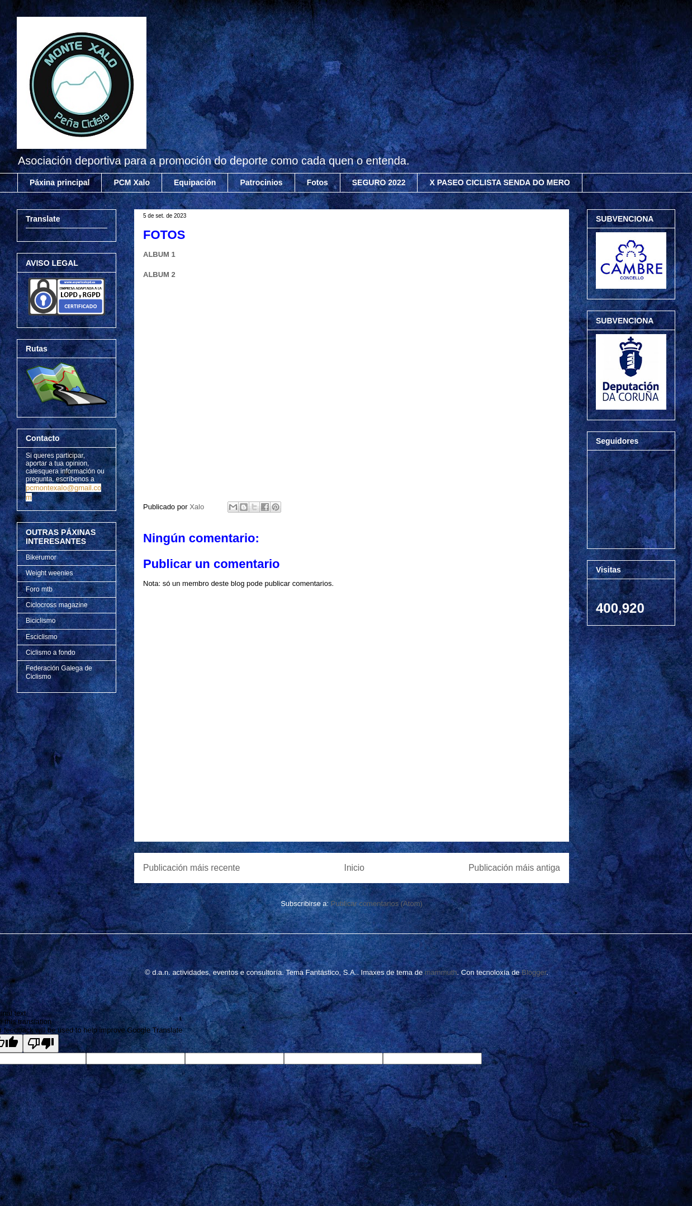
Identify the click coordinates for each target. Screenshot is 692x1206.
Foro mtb (39, 589)
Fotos (317, 182)
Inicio (354, 867)
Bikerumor (41, 557)
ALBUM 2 (159, 274)
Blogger (534, 972)
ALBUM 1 (159, 254)
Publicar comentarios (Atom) (377, 903)
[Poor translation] (41, 1043)
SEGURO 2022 (379, 182)
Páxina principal (59, 182)
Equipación (195, 182)
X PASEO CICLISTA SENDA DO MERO (499, 182)
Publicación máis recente (191, 867)
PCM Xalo (131, 182)
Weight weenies (49, 573)
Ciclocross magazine (57, 605)
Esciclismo (42, 637)
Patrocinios (261, 182)
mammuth (441, 972)
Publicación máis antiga (514, 867)
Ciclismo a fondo (50, 652)
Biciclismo (40, 621)
